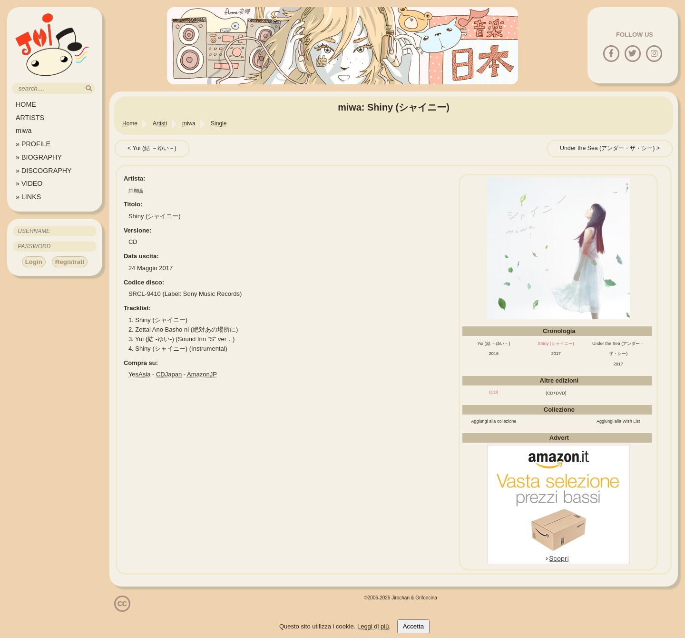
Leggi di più (373, 626)
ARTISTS (30, 118)
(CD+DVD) (556, 393)
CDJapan (169, 374)
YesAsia (139, 374)
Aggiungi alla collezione (493, 421)
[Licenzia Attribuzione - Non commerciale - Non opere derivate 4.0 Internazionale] (122, 608)
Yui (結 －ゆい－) (154, 148)
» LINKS (28, 197)
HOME (26, 104)
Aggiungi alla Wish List (618, 421)
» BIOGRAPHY (39, 157)
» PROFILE (33, 144)
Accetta (413, 626)
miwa (23, 130)
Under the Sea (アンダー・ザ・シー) (607, 148)
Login (33, 261)
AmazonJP (202, 374)
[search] (89, 88)
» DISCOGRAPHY (44, 170)
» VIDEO (29, 183)
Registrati (69, 261)
